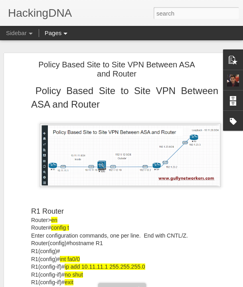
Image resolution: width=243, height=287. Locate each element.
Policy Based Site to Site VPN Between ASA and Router (116, 69)
